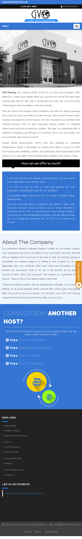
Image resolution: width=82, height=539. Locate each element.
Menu (5, 26)
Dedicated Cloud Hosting (15, 436)
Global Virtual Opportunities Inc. (25, 493)
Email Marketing (12, 447)
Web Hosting (10, 426)
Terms (38, 532)
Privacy (28, 532)
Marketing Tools (11, 452)
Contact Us (9, 475)
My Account (69, 6)
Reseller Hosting (12, 431)
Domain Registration (15, 2)
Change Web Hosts (13, 458)
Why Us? (8, 442)
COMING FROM (40, 317)
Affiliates (8, 463)
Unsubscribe (51, 532)
